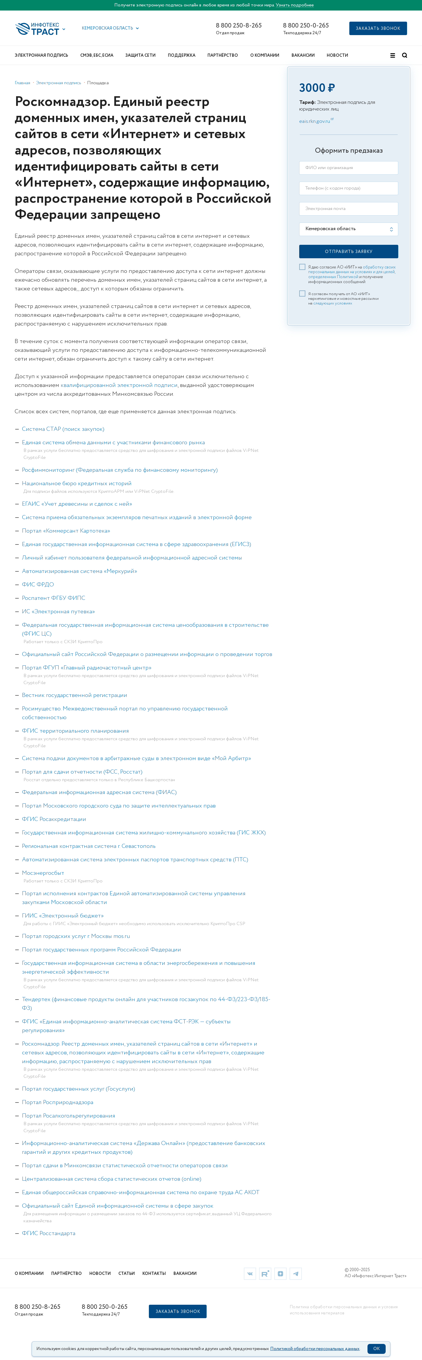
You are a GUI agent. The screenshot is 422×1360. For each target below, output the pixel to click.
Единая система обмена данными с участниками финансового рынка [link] (113, 442)
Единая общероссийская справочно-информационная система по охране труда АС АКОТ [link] (141, 1192)
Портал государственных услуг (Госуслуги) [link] (78, 1089)
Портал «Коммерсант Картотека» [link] (66, 531)
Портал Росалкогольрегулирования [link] (68, 1116)
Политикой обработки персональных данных (315, 1349)
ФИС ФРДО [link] (38, 585)
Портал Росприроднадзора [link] (57, 1102)
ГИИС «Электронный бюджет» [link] (63, 916)
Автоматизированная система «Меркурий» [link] (79, 571)
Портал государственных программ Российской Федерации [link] (101, 950)
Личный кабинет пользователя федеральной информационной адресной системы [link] (132, 558)
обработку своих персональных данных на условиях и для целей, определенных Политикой (352, 272)
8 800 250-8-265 (239, 25)
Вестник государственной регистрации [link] (74, 695)
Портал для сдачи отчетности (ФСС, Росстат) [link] (82, 772)
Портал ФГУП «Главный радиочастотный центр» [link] (87, 668)
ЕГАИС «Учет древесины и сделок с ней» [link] (77, 504)
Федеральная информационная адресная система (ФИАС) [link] (99, 792)
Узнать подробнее (295, 5)
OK (376, 1349)
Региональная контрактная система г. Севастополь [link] (89, 846)
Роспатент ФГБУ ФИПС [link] (53, 598)
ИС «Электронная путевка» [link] (58, 611)
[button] (63, 29)
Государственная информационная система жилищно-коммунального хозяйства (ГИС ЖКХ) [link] (144, 833)
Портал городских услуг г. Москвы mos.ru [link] (76, 936)
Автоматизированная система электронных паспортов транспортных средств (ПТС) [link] (135, 859)
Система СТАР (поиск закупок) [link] (63, 429)
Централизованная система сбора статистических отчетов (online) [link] (111, 1179)
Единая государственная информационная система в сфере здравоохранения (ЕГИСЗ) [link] (136, 544)
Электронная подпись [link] (58, 83)
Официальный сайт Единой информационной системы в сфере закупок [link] (117, 1206)
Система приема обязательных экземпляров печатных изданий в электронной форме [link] (137, 517)
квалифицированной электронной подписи (119, 385)
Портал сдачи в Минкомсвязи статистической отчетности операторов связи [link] (125, 1165)
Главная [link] (22, 83)
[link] (250, 1273)
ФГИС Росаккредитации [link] (54, 819)
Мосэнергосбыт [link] (43, 873)
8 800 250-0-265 (306, 25)
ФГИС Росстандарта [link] (48, 1233)
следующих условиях (332, 303)
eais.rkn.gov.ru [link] (314, 121)
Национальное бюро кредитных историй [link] (77, 483)
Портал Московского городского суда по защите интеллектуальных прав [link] (119, 806)
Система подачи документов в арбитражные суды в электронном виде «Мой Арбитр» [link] (136, 758)
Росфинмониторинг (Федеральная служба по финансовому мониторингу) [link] (120, 470)
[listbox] (348, 229)
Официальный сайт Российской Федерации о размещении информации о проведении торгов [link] (147, 654)
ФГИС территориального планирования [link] (75, 731)
